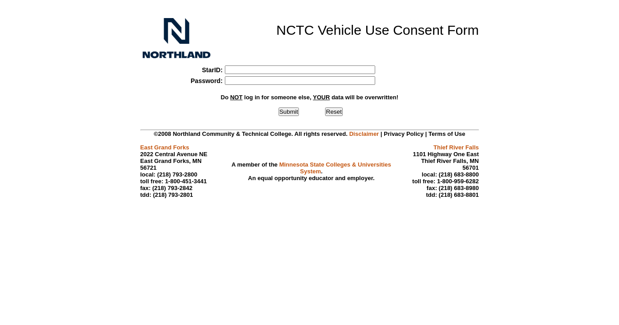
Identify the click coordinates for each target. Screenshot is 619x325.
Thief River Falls (456, 147)
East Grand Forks (164, 147)
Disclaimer (364, 133)
